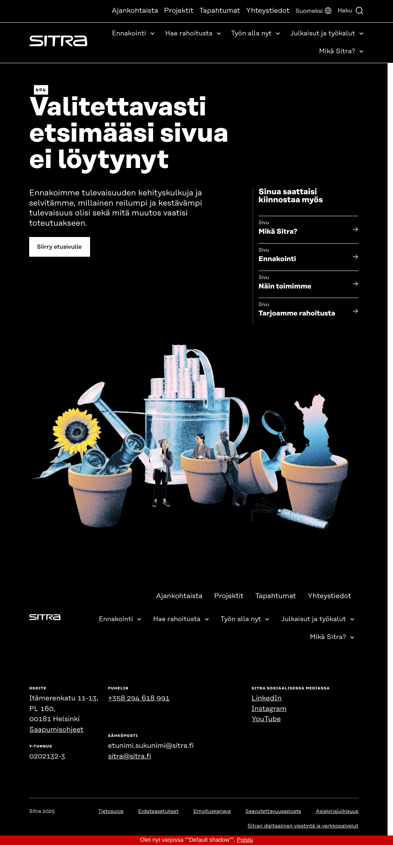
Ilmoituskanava (212, 811)
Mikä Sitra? (277, 232)
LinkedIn (266, 698)
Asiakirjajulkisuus (337, 811)
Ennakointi (277, 259)
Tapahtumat (219, 11)
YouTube (266, 719)
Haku (351, 10)
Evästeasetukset (158, 811)
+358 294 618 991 (139, 698)
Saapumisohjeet (56, 730)
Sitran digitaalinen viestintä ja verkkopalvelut (303, 826)
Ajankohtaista (135, 11)
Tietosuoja (110, 811)
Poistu (245, 840)
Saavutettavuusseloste (273, 811)
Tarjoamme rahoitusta (296, 314)
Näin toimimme (284, 286)
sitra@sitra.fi (129, 756)
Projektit (179, 11)
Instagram (269, 709)
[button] (313, 11)
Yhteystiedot (268, 11)
